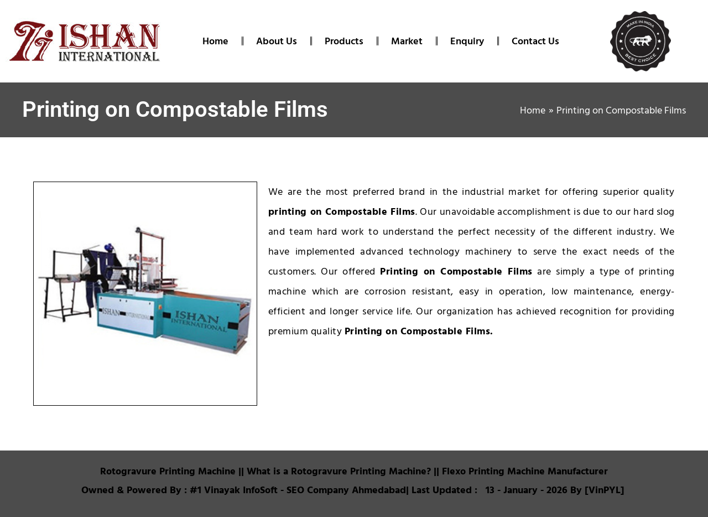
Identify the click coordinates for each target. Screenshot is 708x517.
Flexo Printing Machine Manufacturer (523, 470)
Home (215, 40)
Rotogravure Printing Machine (168, 470)
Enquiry (467, 40)
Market (407, 40)
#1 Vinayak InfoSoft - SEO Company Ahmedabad (298, 489)
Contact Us (535, 40)
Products (344, 40)
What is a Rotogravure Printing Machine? (339, 470)
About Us (276, 40)
